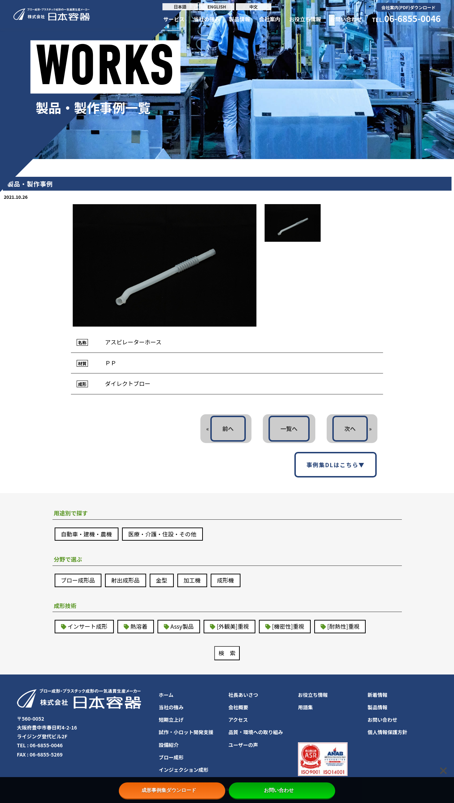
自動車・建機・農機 (86, 534)
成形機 (225, 580)
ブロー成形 (171, 757)
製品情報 (239, 19)
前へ (228, 428)
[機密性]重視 (288, 626)
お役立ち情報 (305, 19)
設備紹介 (169, 744)
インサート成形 (87, 626)
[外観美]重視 (233, 626)
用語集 (305, 707)
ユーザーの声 (243, 744)
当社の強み (206, 19)
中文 (253, 7)
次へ (350, 428)
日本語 (180, 7)
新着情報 (377, 694)
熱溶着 (139, 626)
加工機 (192, 580)
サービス (173, 19)
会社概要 (238, 707)
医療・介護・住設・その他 (162, 534)
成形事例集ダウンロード (172, 790)
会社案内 (269, 19)
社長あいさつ (243, 694)
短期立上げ (171, 719)
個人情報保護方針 (387, 732)
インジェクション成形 (184, 769)
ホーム (166, 694)
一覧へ (289, 428)
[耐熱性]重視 (343, 626)
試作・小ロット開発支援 (186, 732)
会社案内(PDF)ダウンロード (408, 7)
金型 (161, 580)
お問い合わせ (346, 19)
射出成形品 (125, 580)
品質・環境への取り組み (255, 732)
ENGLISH (216, 7)
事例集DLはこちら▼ (335, 464)
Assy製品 (182, 626)
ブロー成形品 (78, 580)
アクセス (238, 719)
